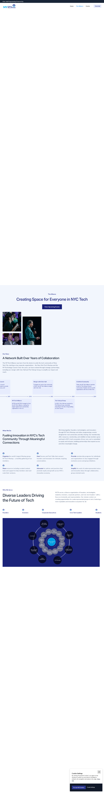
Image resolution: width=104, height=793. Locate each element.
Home (72, 6)
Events (88, 6)
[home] (9, 6)
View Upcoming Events (52, 307)
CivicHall (97, 6)
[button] (99, 772)
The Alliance (79, 6)
